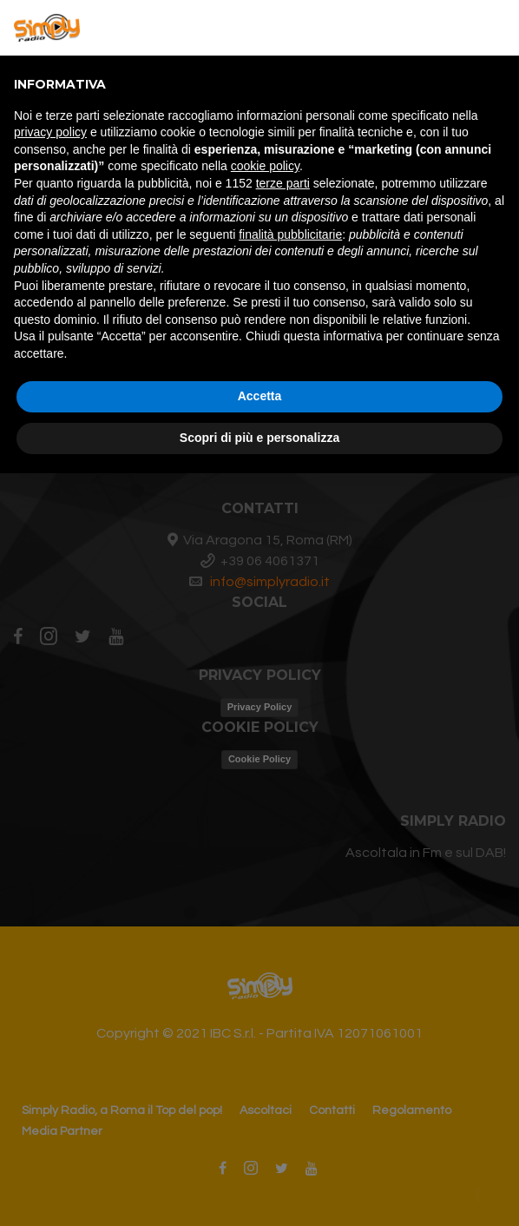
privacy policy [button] (50, 132)
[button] (496, 28)
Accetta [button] (260, 396)
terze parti (283, 183)
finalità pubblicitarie (290, 234)
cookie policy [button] (265, 166)
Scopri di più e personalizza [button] (259, 438)
